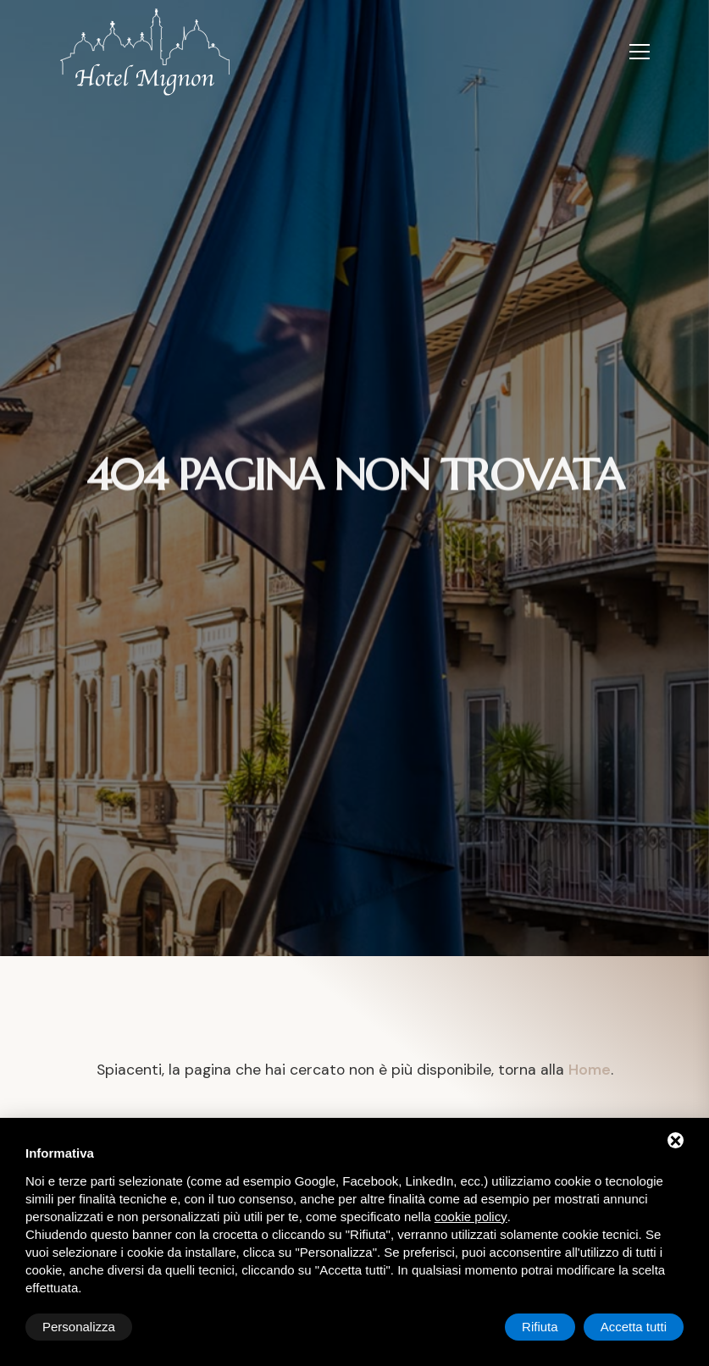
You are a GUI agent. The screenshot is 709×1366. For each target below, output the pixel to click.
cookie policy (471, 1216)
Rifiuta (540, 1326)
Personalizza (78, 1326)
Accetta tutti (634, 1326)
